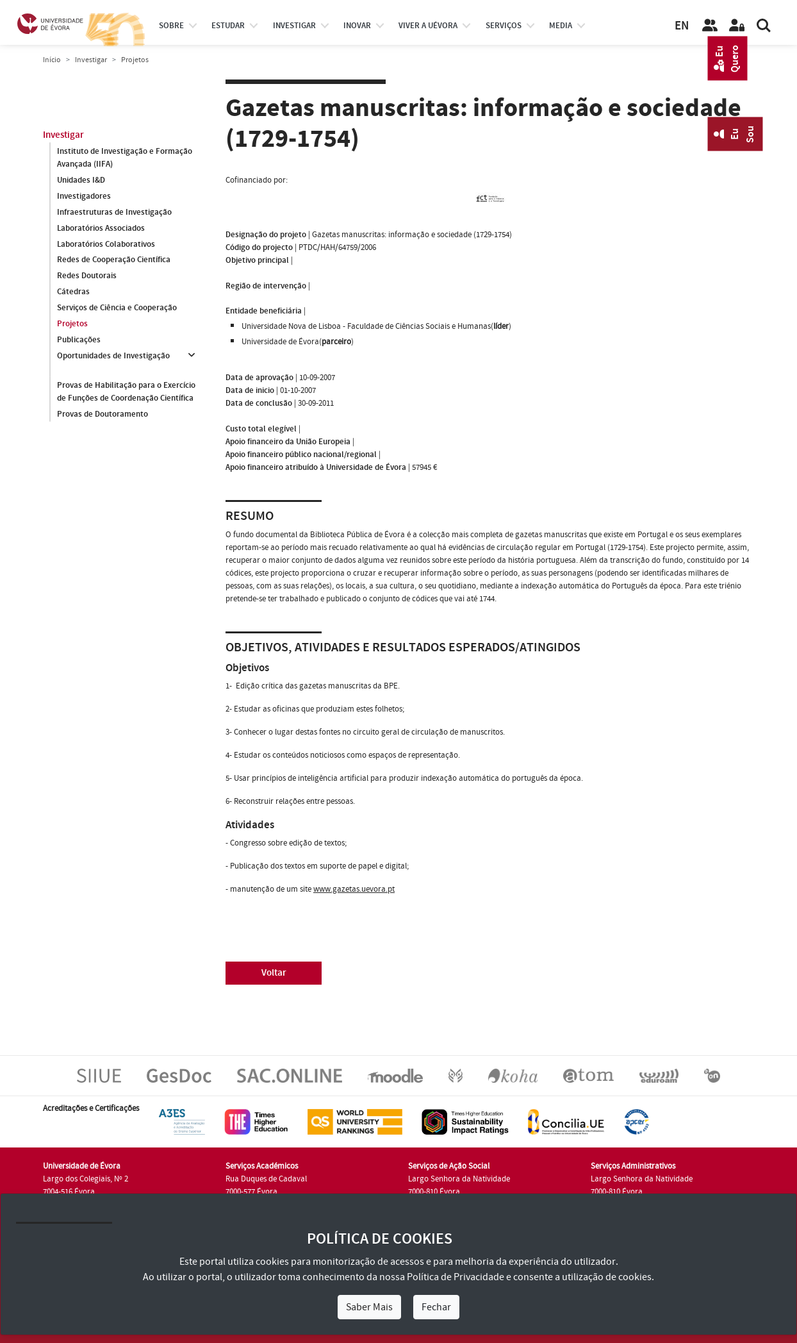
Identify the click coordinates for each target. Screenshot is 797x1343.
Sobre (171, 25)
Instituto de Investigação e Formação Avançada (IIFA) (124, 158)
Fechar (436, 1307)
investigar (294, 25)
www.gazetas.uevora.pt (354, 889)
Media (560, 25)
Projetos (72, 324)
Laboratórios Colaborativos (106, 244)
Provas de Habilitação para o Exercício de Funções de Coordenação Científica (126, 392)
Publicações (79, 340)
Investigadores (84, 196)
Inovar (357, 25)
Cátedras (73, 292)
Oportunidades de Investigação (113, 356)
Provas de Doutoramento (102, 414)
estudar (228, 25)
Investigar (91, 60)
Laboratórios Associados (101, 228)
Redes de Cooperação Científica (113, 260)
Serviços (504, 25)
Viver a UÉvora (427, 25)
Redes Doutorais (87, 276)
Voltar (273, 973)
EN (682, 26)
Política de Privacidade (455, 1277)
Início (52, 60)
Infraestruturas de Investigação (114, 212)
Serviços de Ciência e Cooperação (117, 308)
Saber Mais (369, 1307)
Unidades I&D (81, 180)
